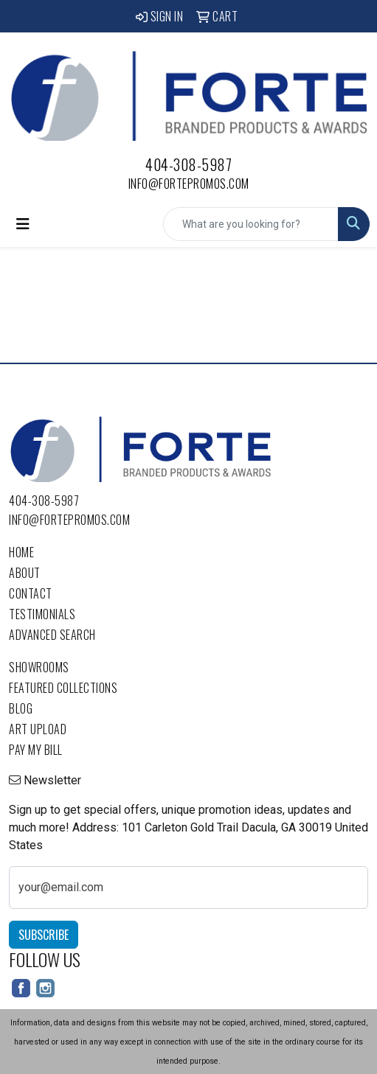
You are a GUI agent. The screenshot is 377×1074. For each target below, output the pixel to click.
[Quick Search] (251, 224)
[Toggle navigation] (22, 224)
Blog (20, 708)
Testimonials (42, 614)
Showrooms (39, 667)
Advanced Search (52, 635)
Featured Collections (63, 688)
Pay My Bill (36, 750)
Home (21, 552)
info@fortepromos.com (188, 183)
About (25, 573)
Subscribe (43, 935)
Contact (30, 593)
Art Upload (37, 729)
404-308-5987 (188, 164)
